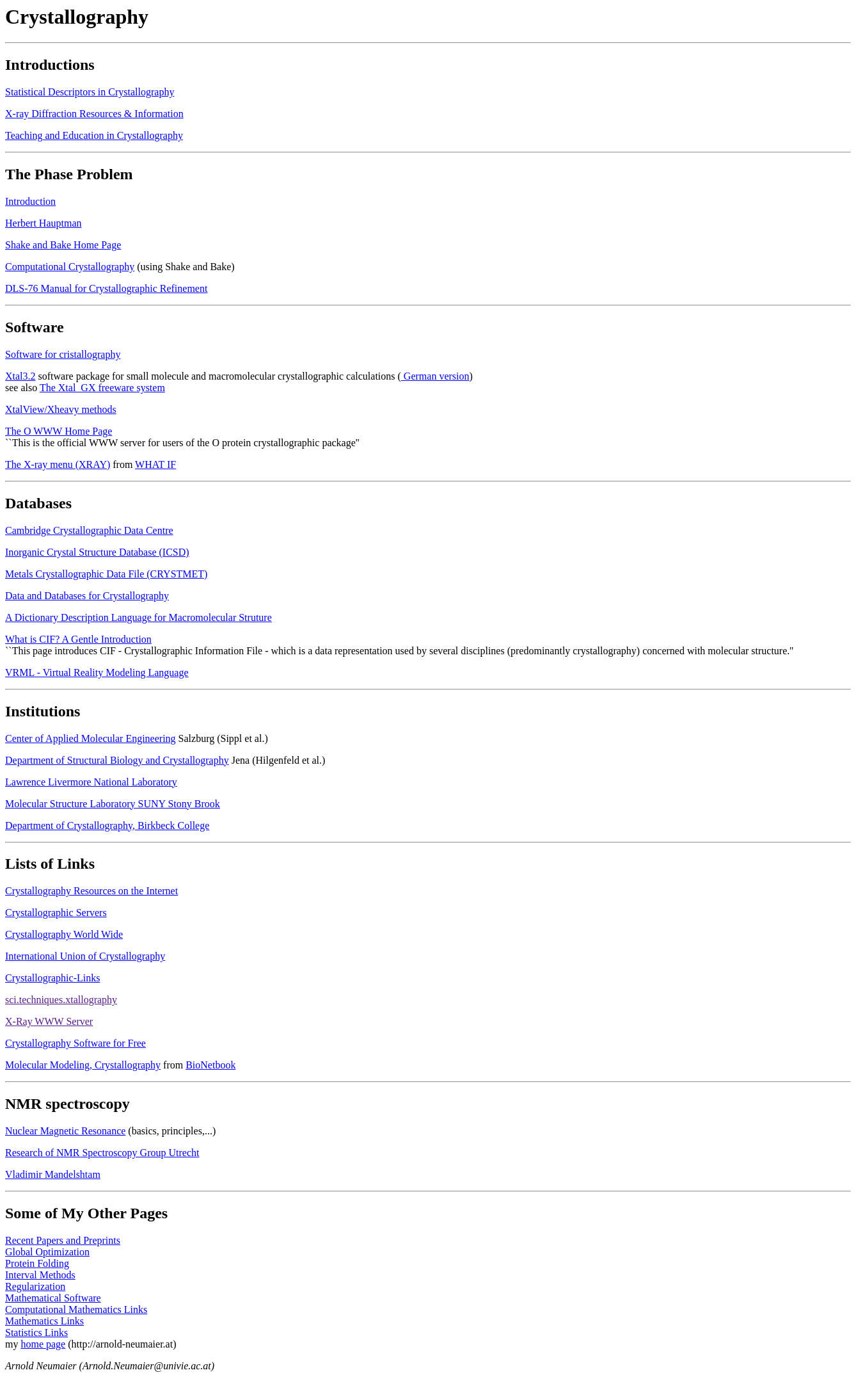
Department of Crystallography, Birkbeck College (107, 825)
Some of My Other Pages (86, 1213)
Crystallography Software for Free (75, 1043)
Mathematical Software (53, 1297)
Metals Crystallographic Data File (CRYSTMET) (106, 573)
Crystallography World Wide (64, 934)
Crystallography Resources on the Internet (91, 890)
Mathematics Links (44, 1321)
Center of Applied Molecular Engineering (90, 738)
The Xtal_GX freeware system (102, 387)
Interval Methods (40, 1274)
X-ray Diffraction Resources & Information (94, 113)
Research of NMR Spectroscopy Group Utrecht (102, 1152)
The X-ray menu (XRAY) (57, 464)
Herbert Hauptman (43, 223)
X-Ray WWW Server (49, 1021)
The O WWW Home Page (58, 431)
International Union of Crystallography (85, 956)
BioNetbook (210, 1064)
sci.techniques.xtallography (61, 999)
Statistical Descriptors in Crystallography (89, 91)
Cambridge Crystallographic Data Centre (89, 530)
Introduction (30, 201)
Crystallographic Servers (56, 912)
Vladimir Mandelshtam (52, 1174)
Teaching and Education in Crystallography (94, 135)
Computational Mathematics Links (76, 1309)
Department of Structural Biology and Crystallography (117, 760)
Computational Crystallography (69, 266)
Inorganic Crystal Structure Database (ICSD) (97, 552)
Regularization (35, 1286)
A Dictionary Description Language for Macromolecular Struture (138, 617)
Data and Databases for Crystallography (87, 595)
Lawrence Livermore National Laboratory (91, 782)
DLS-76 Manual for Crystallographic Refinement (106, 288)
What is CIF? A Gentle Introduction (78, 639)
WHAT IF (155, 464)
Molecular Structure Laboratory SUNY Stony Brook (112, 803)
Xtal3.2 (20, 376)
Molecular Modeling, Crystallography (83, 1064)
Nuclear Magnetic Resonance (65, 1130)
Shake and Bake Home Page (63, 244)
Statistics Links (36, 1332)
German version (435, 376)
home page (42, 1344)
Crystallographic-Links (52, 977)
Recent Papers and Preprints (62, 1240)
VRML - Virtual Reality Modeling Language (97, 672)
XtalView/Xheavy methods (60, 409)
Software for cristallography (62, 354)
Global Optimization (47, 1251)
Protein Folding (37, 1263)
